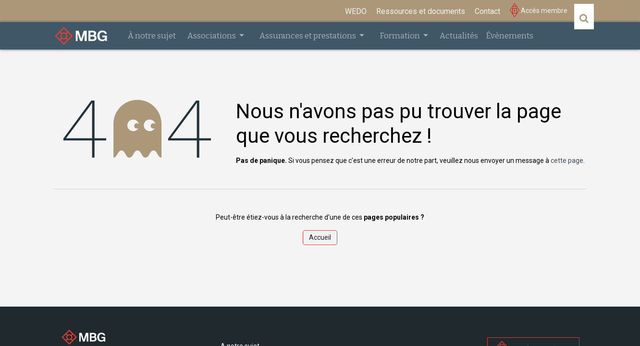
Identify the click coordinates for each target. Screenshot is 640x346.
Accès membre (538, 10)
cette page (567, 160)
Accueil (320, 237)
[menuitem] (356, 11)
